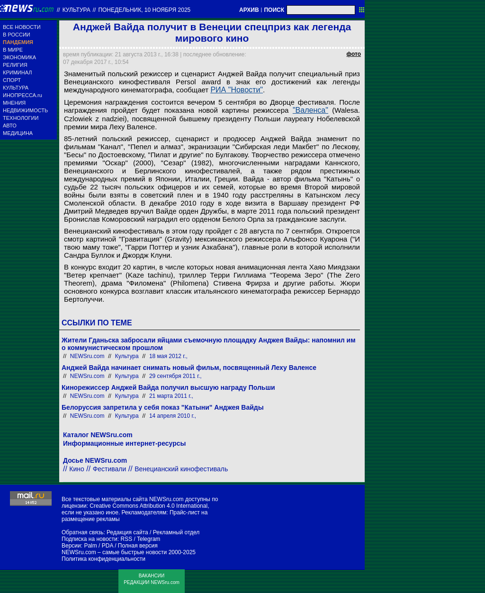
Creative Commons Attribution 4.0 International (148, 506)
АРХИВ (249, 10)
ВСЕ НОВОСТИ (22, 27)
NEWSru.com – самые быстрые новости (114, 552)
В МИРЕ (13, 50)
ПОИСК (274, 10)
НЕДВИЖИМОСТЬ (25, 110)
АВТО (10, 125)
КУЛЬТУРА (15, 87)
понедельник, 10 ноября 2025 (144, 10)
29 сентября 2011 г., (175, 376)
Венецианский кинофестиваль (181, 469)
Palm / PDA (98, 545)
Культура (76, 10)
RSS (126, 539)
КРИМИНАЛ (17, 72)
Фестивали (109, 469)
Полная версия (138, 545)
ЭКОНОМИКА (19, 57)
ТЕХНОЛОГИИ (20, 118)
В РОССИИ (16, 34)
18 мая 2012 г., (168, 356)
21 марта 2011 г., (171, 396)
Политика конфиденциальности (103, 559)
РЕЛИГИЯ (15, 65)
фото (354, 54)
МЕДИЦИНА (18, 133)
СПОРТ (12, 80)
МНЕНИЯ (14, 103)
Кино (76, 469)
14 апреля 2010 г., (172, 416)
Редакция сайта (127, 532)
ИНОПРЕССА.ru (22, 95)
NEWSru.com (87, 356)
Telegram (148, 539)
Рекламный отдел (176, 532)
